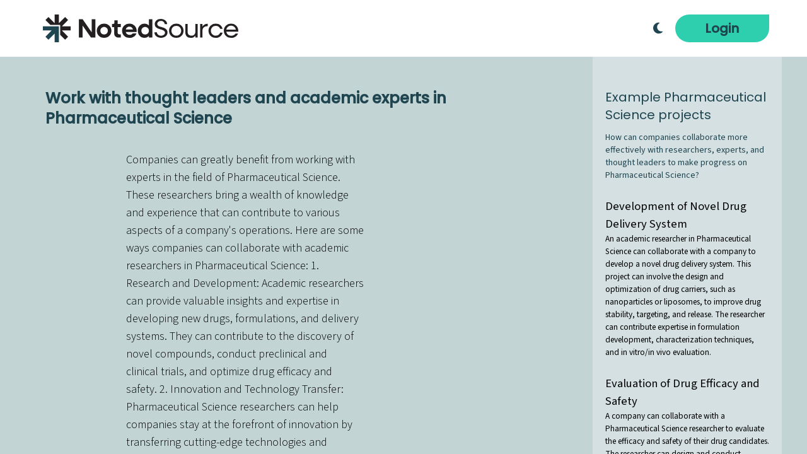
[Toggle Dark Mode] (658, 28)
